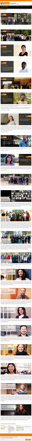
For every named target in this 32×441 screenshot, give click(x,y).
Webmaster (13, 423)
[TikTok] (3, 427)
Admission (10, 6)
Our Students (17, 6)
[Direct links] (30, 0)
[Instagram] (1, 427)
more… (9, 432)
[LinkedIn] (4, 427)
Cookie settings (3, 439)
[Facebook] (1, 428)
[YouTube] (3, 428)
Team (13, 6)
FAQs (29, 6)
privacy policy (11, 437)
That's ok (29, 439)
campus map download (28, 426)
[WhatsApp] (7, 427)
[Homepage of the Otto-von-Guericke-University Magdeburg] (5, 3)
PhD (24, 6)
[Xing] (4, 428)
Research (21, 6)
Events (26, 6)
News (1, 6)
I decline (27, 439)
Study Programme (5, 6)
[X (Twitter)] (6, 427)
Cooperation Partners (4, 7)
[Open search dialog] (26, 0)
